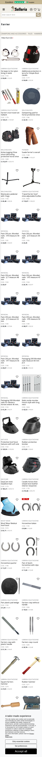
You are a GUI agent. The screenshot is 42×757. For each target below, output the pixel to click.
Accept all (21, 751)
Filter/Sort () (7, 38)
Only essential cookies (21, 741)
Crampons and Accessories (13, 33)
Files (30, 33)
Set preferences (21, 746)
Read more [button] (8, 737)
